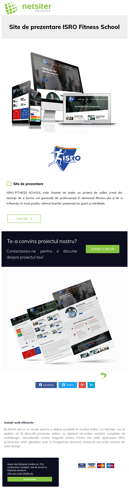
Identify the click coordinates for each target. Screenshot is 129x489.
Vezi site (24, 218)
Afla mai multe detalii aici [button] (20, 473)
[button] (35, 474)
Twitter (67, 385)
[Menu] (121, 7)
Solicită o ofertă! (102, 249)
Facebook (46, 385)
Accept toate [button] (29, 479)
